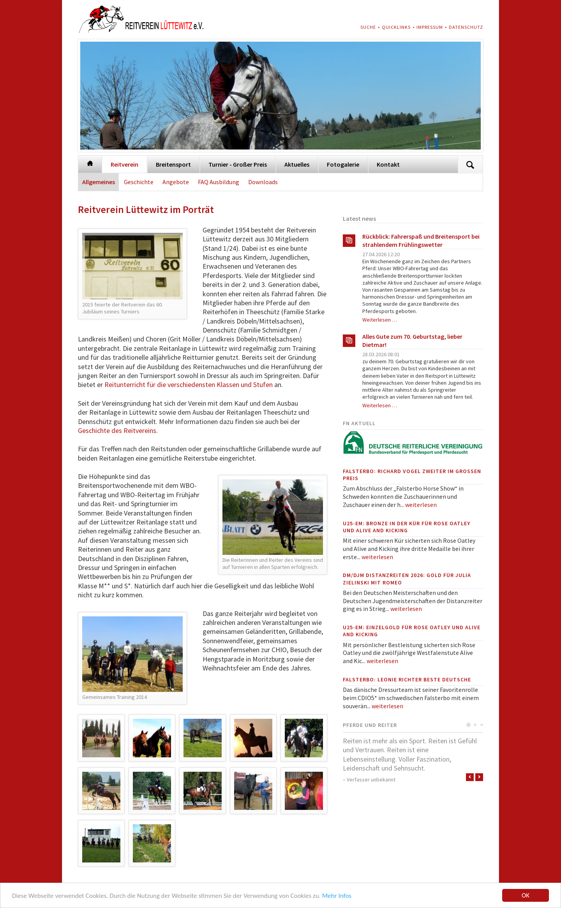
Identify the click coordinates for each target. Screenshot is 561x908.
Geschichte (138, 182)
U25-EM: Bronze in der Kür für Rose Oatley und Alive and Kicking (406, 527)
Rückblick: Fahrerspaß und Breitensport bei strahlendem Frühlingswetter (421, 240)
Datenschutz (466, 27)
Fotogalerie (343, 164)
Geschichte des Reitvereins (117, 430)
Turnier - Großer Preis (237, 164)
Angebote (175, 182)
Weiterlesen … (379, 319)
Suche (368, 27)
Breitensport (173, 164)
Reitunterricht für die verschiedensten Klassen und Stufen (188, 384)
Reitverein (124, 164)
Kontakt (388, 164)
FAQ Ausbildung (218, 182)
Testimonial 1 (468, 724)
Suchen (470, 164)
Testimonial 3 (481, 724)
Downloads (263, 182)
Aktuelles (296, 164)
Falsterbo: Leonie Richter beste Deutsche (407, 679)
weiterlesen (421, 505)
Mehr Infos (336, 896)
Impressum (429, 27)
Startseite (90, 163)
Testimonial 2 (475, 724)
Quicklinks (396, 27)
